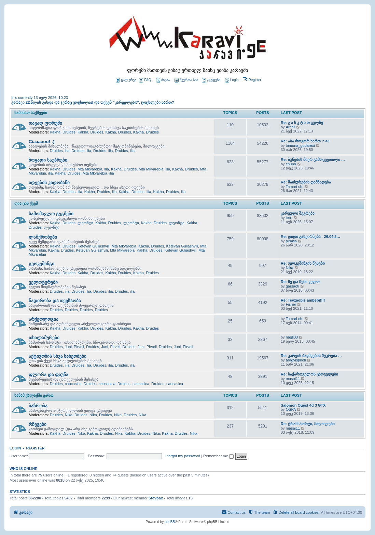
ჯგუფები (211, 80)
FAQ (145, 80)
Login (15, 448)
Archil (290, 127)
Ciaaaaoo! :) (41, 141)
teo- (289, 218)
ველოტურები (43, 282)
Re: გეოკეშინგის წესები (303, 263)
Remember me (218, 456)
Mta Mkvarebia (90, 169)
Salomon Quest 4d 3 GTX (303, 405)
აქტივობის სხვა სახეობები (57, 356)
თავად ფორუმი (45, 123)
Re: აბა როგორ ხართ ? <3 (305, 141)
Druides (68, 132)
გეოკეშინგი (41, 263)
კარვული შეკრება (298, 213)
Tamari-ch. (294, 186)
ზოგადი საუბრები (48, 160)
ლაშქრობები (43, 237)
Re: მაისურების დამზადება (306, 182)
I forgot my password (182, 456)
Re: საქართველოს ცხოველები (309, 374)
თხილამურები (44, 337)
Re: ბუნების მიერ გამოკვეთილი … (313, 159)
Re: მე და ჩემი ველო (300, 282)
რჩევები (37, 424)
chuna (291, 164)
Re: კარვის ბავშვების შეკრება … (311, 356)
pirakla (291, 241)
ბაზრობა (38, 405)
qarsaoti (292, 286)
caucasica (73, 384)
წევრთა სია (186, 80)
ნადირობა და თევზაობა (55, 300)
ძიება (163, 80)
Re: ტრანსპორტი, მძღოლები (308, 424)
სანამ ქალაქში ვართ (33, 395)
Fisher (291, 304)
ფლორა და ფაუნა (48, 374)
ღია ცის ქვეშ (26, 203)
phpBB (170, 522)
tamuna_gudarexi (300, 145)
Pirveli (79, 347)
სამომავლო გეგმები (51, 213)
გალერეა (126, 80)
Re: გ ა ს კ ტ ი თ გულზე (302, 122)
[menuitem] (231, 80)
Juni (68, 347)
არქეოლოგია (43, 319)
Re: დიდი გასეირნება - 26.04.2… (310, 236)
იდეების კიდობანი (49, 182)
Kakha (55, 132)
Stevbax (156, 498)
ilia (67, 151)
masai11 (293, 379)
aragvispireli (296, 360)
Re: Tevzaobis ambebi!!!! (303, 300)
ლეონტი (85, 223)
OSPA (291, 409)
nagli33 (292, 337)
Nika (289, 268)
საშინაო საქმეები (30, 113)
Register (35, 448)
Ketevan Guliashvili (94, 246)
